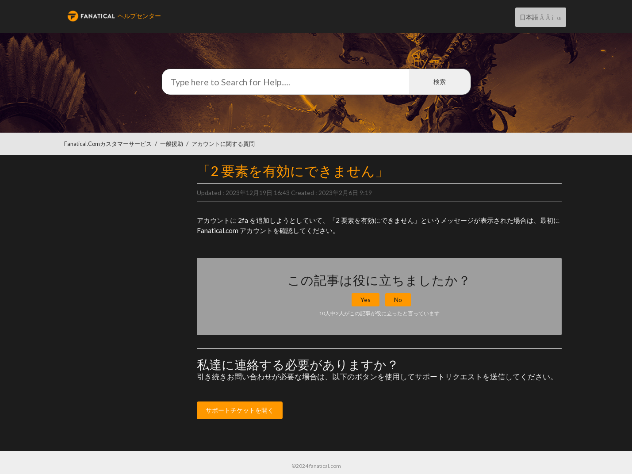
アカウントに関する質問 (223, 144)
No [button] (398, 299)
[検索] (316, 82)
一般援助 (171, 144)
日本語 (530, 17)
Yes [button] (365, 299)
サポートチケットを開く (240, 410)
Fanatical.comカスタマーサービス (108, 144)
